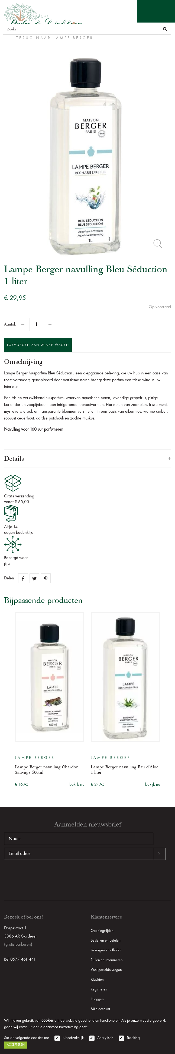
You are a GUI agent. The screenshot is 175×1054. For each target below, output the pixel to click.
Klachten (97, 980)
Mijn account (100, 1009)
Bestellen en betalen (106, 940)
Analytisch (105, 1038)
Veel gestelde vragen (106, 970)
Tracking (133, 1038)
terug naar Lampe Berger (54, 38)
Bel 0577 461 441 (19, 959)
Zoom (158, 243)
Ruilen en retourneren (107, 960)
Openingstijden (102, 931)
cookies (47, 1021)
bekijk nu (76, 784)
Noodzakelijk (73, 1038)
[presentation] (45, 877)
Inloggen (97, 999)
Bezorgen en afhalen (106, 950)
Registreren (99, 989)
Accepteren (16, 1044)
